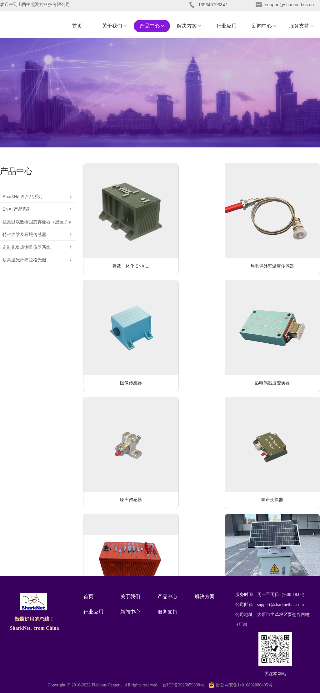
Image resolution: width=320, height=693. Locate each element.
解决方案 (189, 25)
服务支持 (301, 25)
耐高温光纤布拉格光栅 (37, 279)
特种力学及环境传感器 (37, 247)
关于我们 (114, 25)
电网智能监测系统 (201, 435)
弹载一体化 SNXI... (120, 245)
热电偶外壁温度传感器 (201, 245)
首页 (77, 25)
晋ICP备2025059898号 (183, 685)
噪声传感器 (201, 340)
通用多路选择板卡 (282, 530)
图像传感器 (282, 245)
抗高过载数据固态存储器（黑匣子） (37, 231)
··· (226, 554)
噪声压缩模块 (121, 530)
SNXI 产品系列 (37, 214)
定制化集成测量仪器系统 (37, 263)
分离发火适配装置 (282, 435)
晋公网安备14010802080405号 (240, 685)
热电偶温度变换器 (120, 340)
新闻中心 (264, 25)
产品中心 (152, 25)
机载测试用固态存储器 (121, 435)
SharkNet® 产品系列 (37, 198)
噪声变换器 (282, 340)
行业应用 (227, 25)
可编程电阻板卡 (201, 530)
